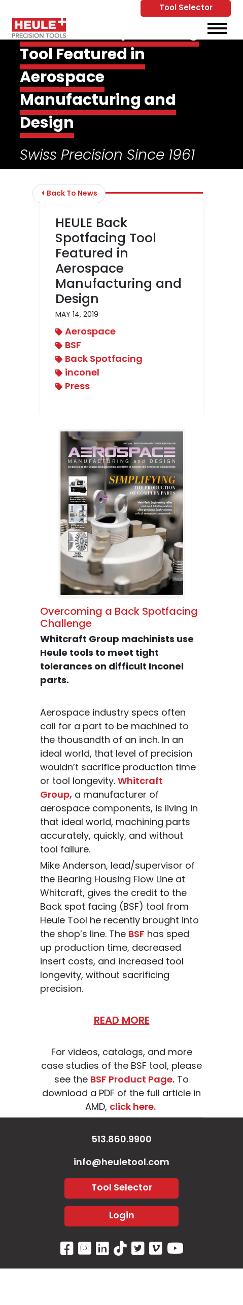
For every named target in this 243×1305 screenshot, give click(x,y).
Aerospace (85, 332)
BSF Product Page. (132, 1080)
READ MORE (122, 1021)
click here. (134, 1107)
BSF (68, 346)
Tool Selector (186, 8)
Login (121, 1216)
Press (72, 387)
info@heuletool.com (121, 1163)
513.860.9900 (121, 1140)
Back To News (69, 194)
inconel (77, 373)
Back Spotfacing (99, 359)
